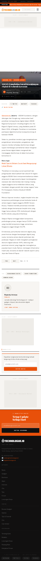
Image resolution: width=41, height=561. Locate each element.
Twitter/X (16, 558)
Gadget (4, 474)
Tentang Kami (6, 534)
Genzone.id (6, 116)
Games (4, 513)
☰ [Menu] (38, 9)
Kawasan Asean (8, 277)
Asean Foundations (31, 273)
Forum (4, 496)
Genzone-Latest (19, 80)
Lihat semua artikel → (12, 307)
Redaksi (4, 537)
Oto (3, 488)
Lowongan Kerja (7, 499)
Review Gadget (7, 509)
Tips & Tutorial (6, 516)
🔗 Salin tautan (7, 107)
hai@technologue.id (10, 460)
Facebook (34, 104)
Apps (3, 481)
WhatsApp (24, 104)
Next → (15, 261)
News (3, 470)
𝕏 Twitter (14, 104)
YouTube (26, 558)
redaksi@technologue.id (11, 458)
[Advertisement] (20, 49)
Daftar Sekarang (20, 430)
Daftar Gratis (20, 369)
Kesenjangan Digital (14, 273)
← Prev (6, 261)
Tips (3, 492)
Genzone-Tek (7, 80)
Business (5, 477)
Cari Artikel (5, 524)
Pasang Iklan (6, 545)
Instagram (6, 558)
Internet (4, 485)
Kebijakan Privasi (7, 548)
